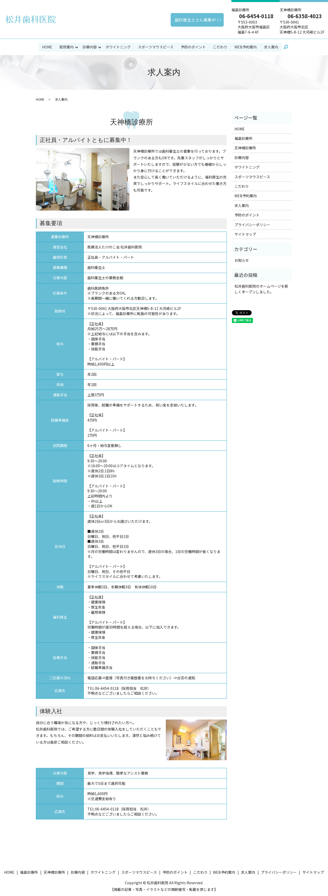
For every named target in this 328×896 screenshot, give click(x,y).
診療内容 (90, 46)
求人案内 (271, 46)
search (286, 47)
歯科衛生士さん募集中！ (197, 20)
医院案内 (66, 46)
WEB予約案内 (246, 46)
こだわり (220, 46)
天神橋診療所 (245, 147)
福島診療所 (243, 138)
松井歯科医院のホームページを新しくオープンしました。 (261, 288)
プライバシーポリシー (252, 224)
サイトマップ (245, 233)
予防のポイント (193, 46)
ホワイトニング (118, 46)
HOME (47, 46)
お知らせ (241, 259)
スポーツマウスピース (156, 46)
